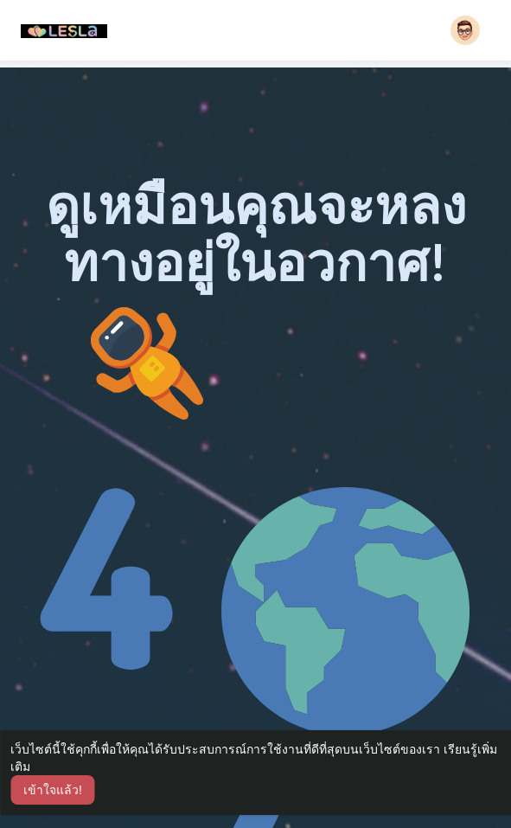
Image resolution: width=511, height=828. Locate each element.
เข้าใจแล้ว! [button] (52, 790)
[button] (465, 30)
